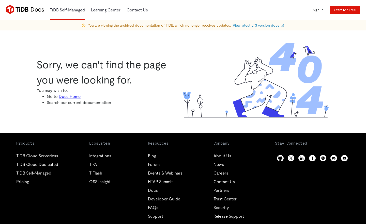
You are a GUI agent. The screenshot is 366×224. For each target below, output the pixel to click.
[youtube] (344, 158)
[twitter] (291, 158)
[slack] (323, 158)
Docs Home (70, 96)
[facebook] (312, 158)
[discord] (333, 158)
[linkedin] (301, 158)
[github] (280, 158)
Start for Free (345, 10)
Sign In (318, 10)
